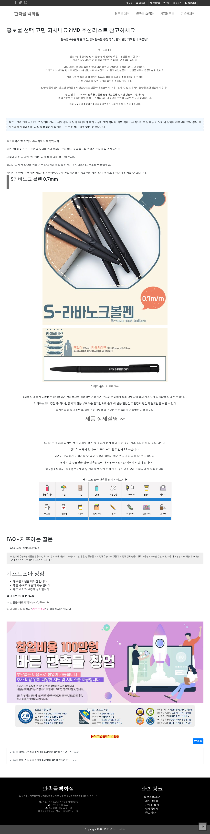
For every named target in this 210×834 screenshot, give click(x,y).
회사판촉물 (151, 800)
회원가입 (190, 2)
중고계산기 (151, 812)
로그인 (177, 2)
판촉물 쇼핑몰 (145, 13)
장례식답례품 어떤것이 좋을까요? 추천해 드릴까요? (44, 760)
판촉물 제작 (122, 13)
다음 (22, 609)
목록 (198, 741)
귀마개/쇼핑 (152, 804)
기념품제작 (188, 13)
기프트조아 (112, 386)
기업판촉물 (167, 13)
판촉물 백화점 (27, 13)
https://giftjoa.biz (39, 602)
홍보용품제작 (152, 796)
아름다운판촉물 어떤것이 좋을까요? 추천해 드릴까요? (45, 752)
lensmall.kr (119, 829)
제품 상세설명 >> (105, 418)
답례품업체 (151, 808)
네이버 (14, 609)
